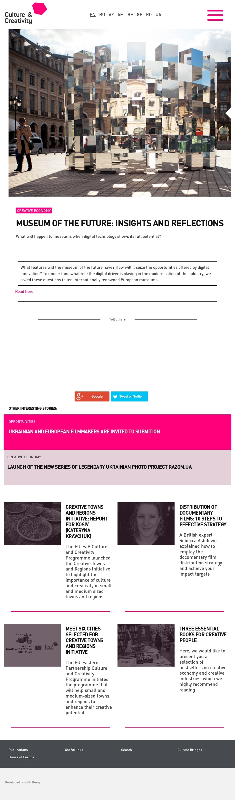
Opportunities (22, 421)
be (130, 14)
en (93, 14)
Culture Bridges (189, 749)
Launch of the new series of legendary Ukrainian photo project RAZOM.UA (99, 467)
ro (149, 14)
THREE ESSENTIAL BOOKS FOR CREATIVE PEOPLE (202, 634)
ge (139, 14)
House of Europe (21, 757)
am (121, 14)
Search (126, 749)
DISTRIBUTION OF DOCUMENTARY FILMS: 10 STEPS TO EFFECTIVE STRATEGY (202, 516)
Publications (18, 749)
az (111, 14)
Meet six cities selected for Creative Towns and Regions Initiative (84, 640)
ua (158, 14)
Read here (24, 291)
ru (102, 14)
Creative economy (34, 210)
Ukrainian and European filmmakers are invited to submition (84, 431)
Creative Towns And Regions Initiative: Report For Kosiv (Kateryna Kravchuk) (87, 521)
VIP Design (34, 782)
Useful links (74, 749)
